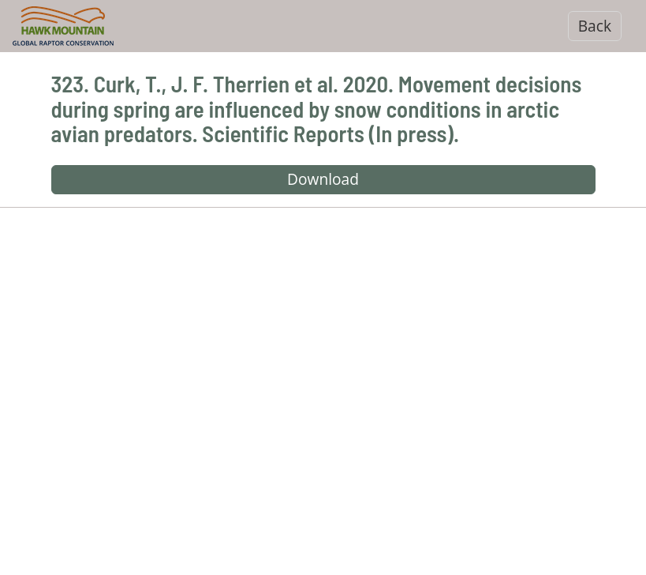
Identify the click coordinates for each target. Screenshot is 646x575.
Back (594, 25)
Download (323, 179)
